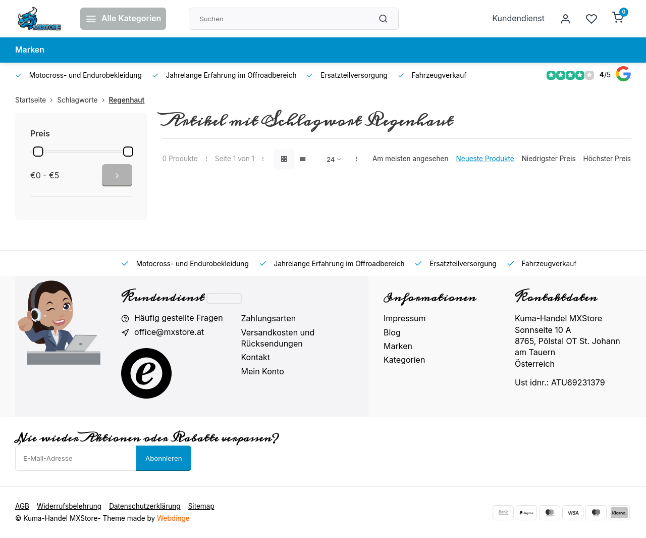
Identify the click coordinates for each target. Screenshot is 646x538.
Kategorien (404, 360)
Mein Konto (262, 371)
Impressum (405, 318)
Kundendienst (518, 19)
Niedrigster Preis (549, 159)
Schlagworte (83, 100)
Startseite (36, 100)
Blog (392, 332)
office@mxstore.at (169, 332)
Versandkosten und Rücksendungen (278, 338)
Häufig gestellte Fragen (178, 318)
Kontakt (255, 357)
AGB (22, 506)
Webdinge (173, 518)
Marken (30, 50)
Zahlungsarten (268, 318)
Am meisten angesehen (410, 159)
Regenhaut (127, 100)
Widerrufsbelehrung (69, 506)
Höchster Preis (607, 159)
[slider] (38, 151)
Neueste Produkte (485, 159)
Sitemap (201, 506)
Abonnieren (163, 458)
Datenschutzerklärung (145, 506)
